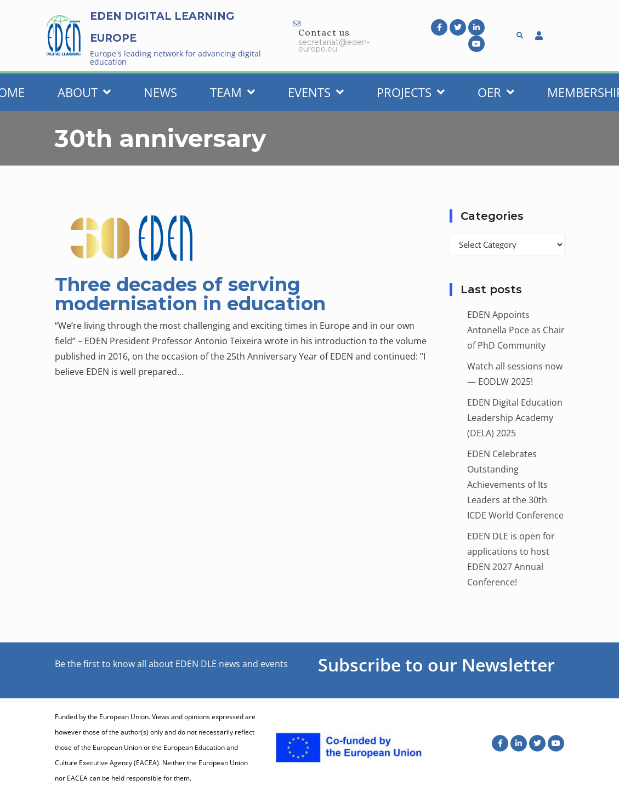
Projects (411, 92)
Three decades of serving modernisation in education (190, 294)
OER (496, 92)
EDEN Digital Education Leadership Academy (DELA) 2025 (515, 417)
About (84, 92)
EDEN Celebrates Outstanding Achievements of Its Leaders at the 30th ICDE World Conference (515, 484)
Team (232, 92)
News (160, 92)
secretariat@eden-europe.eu (334, 45)
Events (316, 92)
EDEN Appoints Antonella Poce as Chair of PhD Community (516, 330)
